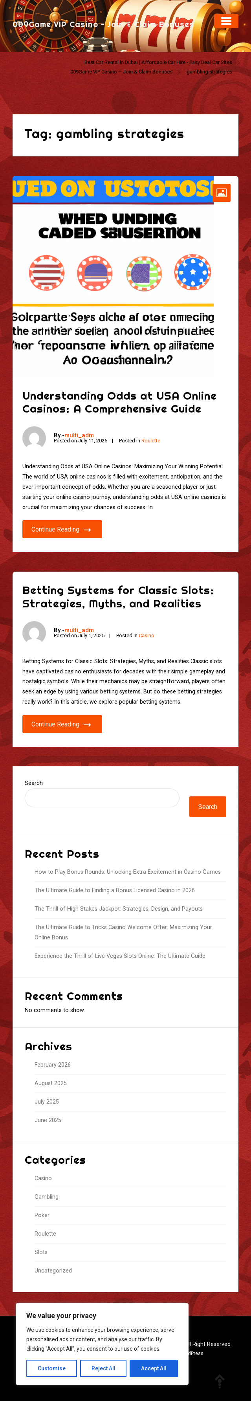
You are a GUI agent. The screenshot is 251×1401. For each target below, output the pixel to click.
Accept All (154, 1368)
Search (34, 783)
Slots (41, 1252)
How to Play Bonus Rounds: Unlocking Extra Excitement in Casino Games (128, 872)
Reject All (103, 1368)
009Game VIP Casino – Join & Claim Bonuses (103, 24)
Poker (42, 1215)
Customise (52, 1368)
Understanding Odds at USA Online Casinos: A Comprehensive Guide (119, 402)
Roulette (150, 441)
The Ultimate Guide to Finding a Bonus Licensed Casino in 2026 (115, 890)
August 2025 (51, 1083)
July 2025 (47, 1101)
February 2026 (53, 1065)
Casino (146, 635)
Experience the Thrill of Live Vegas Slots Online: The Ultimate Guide (120, 956)
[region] (102, 1344)
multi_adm (79, 435)
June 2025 (48, 1120)
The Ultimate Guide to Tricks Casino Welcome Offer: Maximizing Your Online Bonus (123, 932)
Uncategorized (53, 1270)
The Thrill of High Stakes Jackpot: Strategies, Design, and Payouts (119, 909)
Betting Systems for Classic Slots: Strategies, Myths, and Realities (118, 596)
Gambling (47, 1197)
